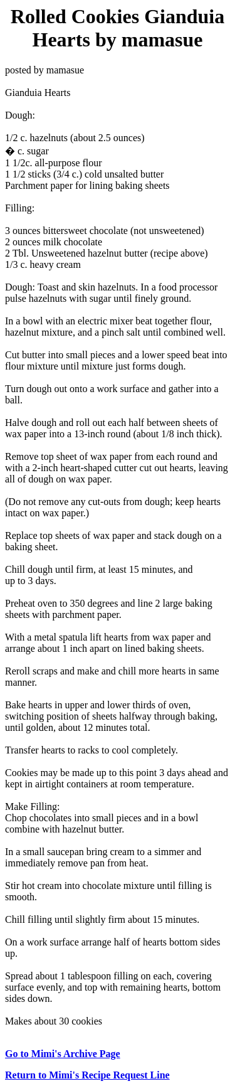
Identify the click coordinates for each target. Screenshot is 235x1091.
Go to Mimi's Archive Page (62, 1053)
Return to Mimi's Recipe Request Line (87, 1075)
